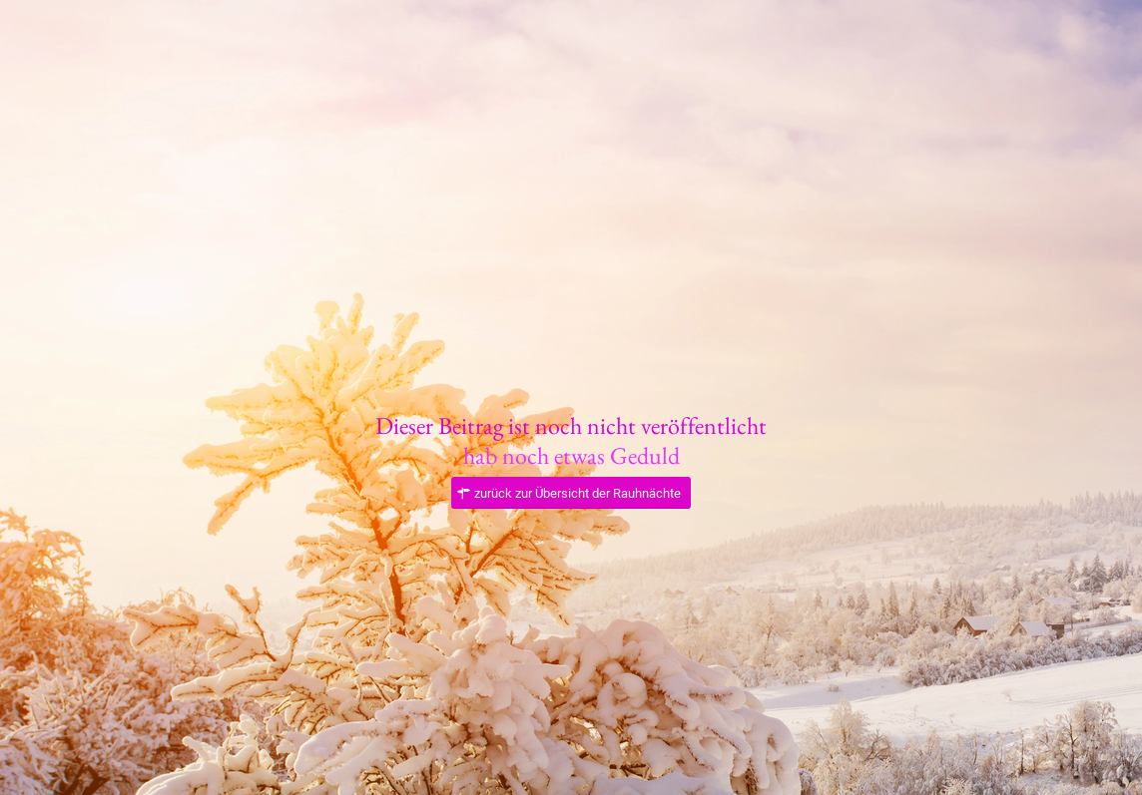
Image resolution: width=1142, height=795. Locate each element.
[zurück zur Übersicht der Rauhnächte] (571, 493)
